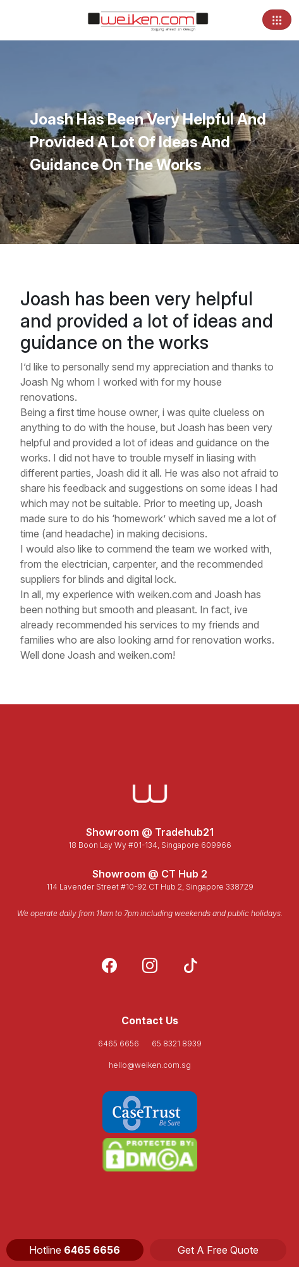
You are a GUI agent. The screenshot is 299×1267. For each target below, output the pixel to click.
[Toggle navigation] (276, 19)
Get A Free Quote (218, 1250)
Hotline (74, 1250)
